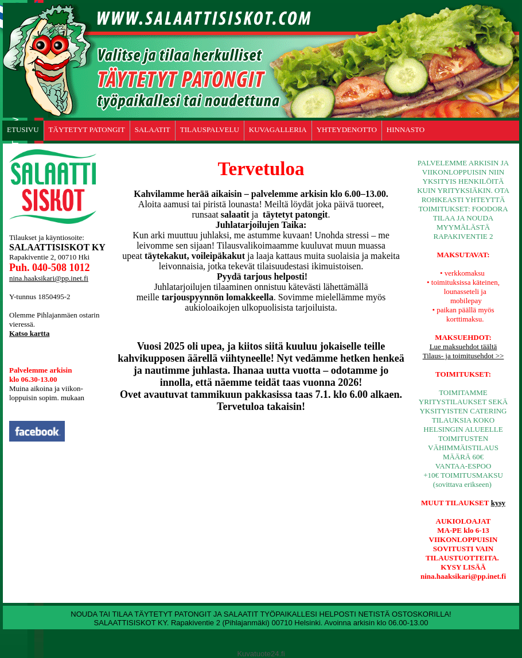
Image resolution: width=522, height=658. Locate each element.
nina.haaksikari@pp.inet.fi (48, 278)
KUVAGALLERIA (278, 129)
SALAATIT (152, 129)
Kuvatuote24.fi (261, 653)
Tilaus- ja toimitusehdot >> (463, 355)
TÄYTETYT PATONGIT (87, 129)
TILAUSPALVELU (209, 129)
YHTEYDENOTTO (347, 129)
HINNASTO (405, 129)
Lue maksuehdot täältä (463, 346)
